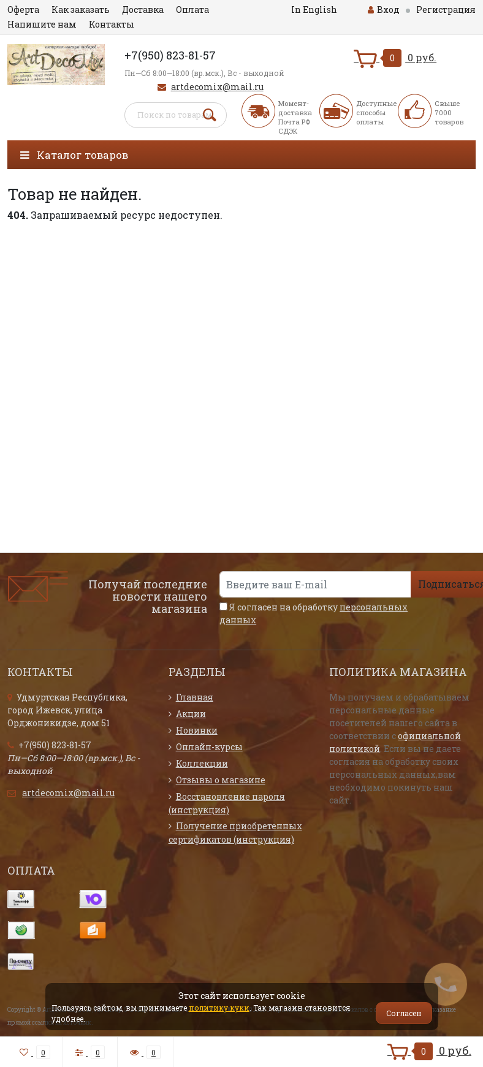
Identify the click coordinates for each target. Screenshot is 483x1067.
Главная (194, 697)
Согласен (404, 1013)
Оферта (23, 9)
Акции (191, 714)
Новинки (197, 730)
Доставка (143, 9)
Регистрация (446, 9)
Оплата (192, 9)
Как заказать (80, 9)
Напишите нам (42, 24)
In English (314, 9)
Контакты (111, 24)
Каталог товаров (74, 155)
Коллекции (202, 763)
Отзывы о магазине (220, 780)
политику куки (219, 1007)
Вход (384, 9)
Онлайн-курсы (209, 747)
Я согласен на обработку (313, 613)
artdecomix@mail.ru (217, 87)
